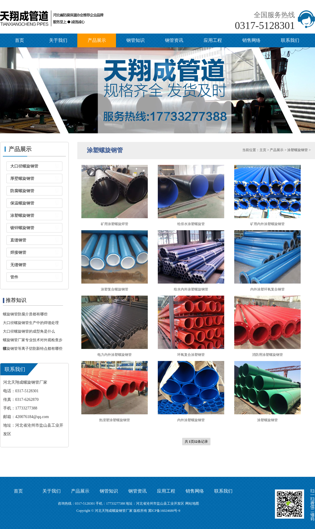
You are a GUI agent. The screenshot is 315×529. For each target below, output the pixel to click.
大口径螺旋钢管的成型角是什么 (29, 331)
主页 (262, 150)
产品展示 (97, 40)
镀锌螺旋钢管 (22, 228)
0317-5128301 (265, 25)
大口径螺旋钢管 (24, 166)
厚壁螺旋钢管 (22, 178)
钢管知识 (135, 40)
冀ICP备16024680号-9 (164, 511)
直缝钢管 (18, 240)
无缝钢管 (18, 265)
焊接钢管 (18, 252)
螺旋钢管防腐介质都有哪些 (25, 314)
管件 (14, 277)
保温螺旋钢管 (22, 203)
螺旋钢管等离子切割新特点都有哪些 (32, 348)
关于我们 (58, 40)
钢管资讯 (174, 40)
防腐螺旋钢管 (22, 191)
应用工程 (213, 40)
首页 (19, 40)
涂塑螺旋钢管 (22, 215)
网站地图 (192, 503)
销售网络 (251, 40)
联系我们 (290, 40)
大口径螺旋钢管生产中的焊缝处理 (31, 323)
